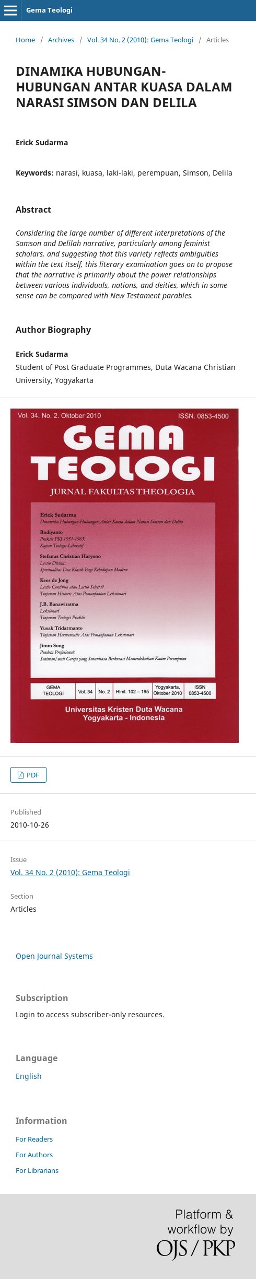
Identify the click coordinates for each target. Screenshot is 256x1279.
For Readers (34, 1139)
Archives (61, 39)
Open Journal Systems (54, 956)
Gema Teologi (49, 10)
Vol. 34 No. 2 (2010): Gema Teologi (140, 39)
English (29, 1076)
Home (25, 39)
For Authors (34, 1154)
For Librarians (37, 1170)
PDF (32, 775)
